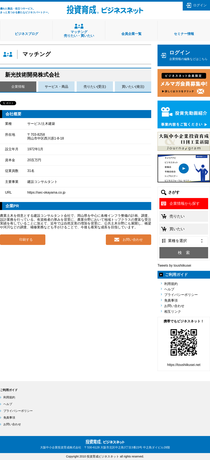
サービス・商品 (56, 86)
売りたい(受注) (95, 86)
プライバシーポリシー (181, 294)
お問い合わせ (174, 306)
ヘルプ (169, 289)
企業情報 (18, 86)
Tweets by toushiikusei (174, 265)
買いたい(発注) (133, 86)
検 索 (184, 252)
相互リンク (172, 311)
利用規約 (171, 284)
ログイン (200, 5)
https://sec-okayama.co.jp (46, 192)
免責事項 (171, 300)
